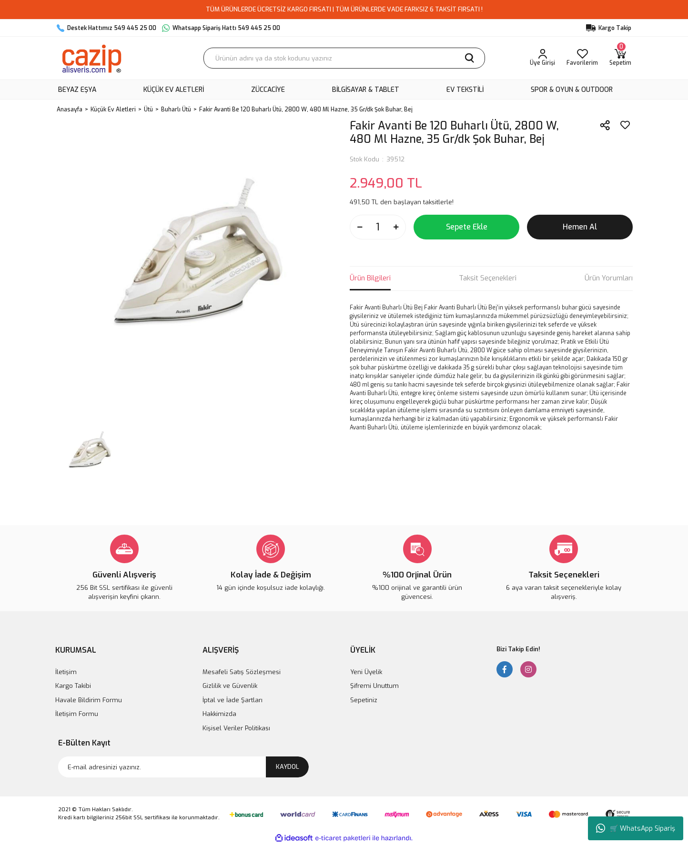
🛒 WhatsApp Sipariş (635, 828)
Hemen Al (580, 227)
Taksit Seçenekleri (487, 278)
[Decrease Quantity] (359, 227)
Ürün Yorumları (609, 278)
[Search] (344, 58)
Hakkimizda (219, 714)
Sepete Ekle (466, 227)
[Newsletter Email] (183, 766)
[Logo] (91, 58)
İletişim (66, 672)
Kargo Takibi (73, 686)
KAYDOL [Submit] (287, 767)
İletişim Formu (76, 714)
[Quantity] (377, 227)
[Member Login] (542, 58)
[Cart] (620, 58)
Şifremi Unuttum (374, 686)
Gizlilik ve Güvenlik (229, 686)
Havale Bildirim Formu (88, 700)
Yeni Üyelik (366, 672)
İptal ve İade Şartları (232, 700)
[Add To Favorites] (625, 125)
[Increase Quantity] (395, 227)
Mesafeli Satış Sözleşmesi (241, 672)
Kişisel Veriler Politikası (236, 728)
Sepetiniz (363, 700)
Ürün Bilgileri (370, 278)
